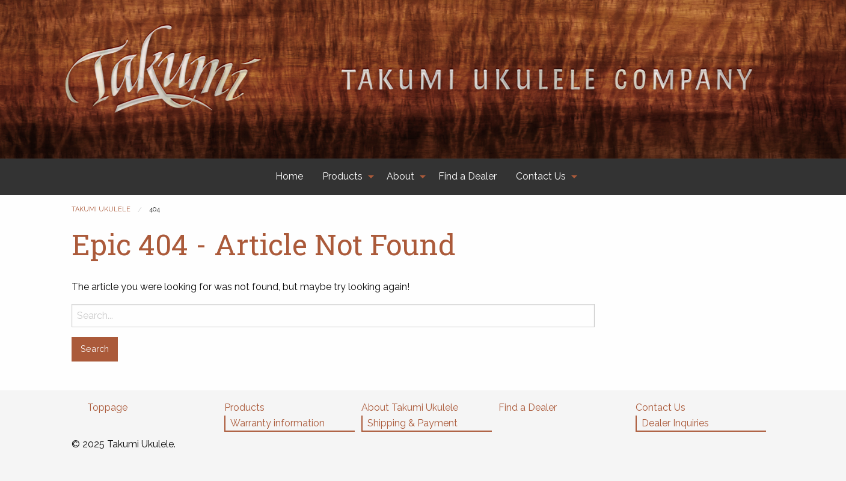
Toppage (107, 407)
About (400, 176)
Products (342, 176)
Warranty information (277, 423)
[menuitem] (289, 176)
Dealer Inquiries (675, 423)
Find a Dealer (467, 176)
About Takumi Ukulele (409, 407)
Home (289, 176)
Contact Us (541, 176)
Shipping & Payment (412, 423)
